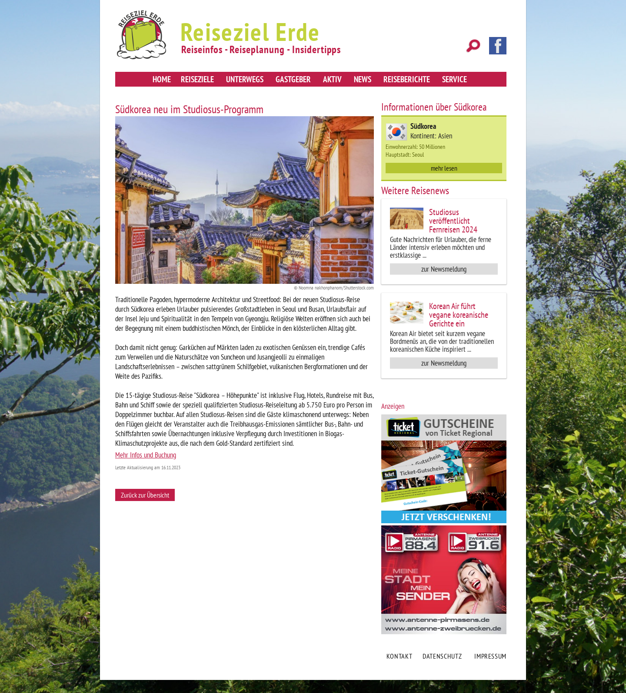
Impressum (490, 656)
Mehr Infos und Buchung (145, 455)
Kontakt (399, 656)
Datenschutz (442, 656)
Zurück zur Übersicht (145, 495)
